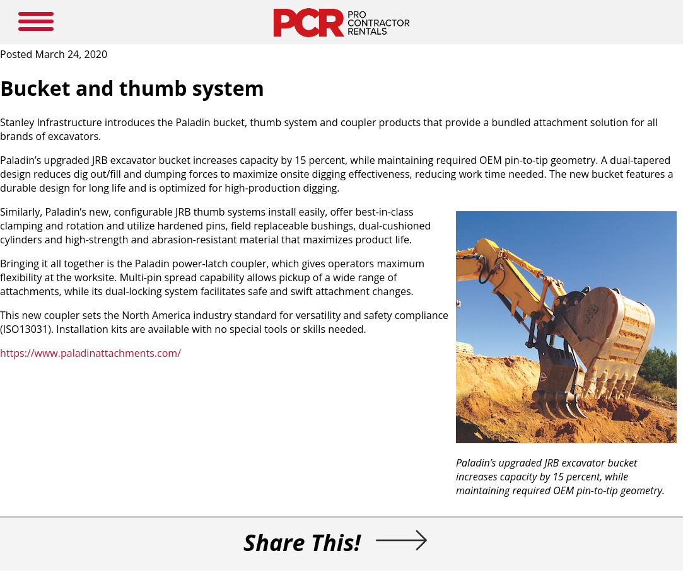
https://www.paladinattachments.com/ (90, 353)
